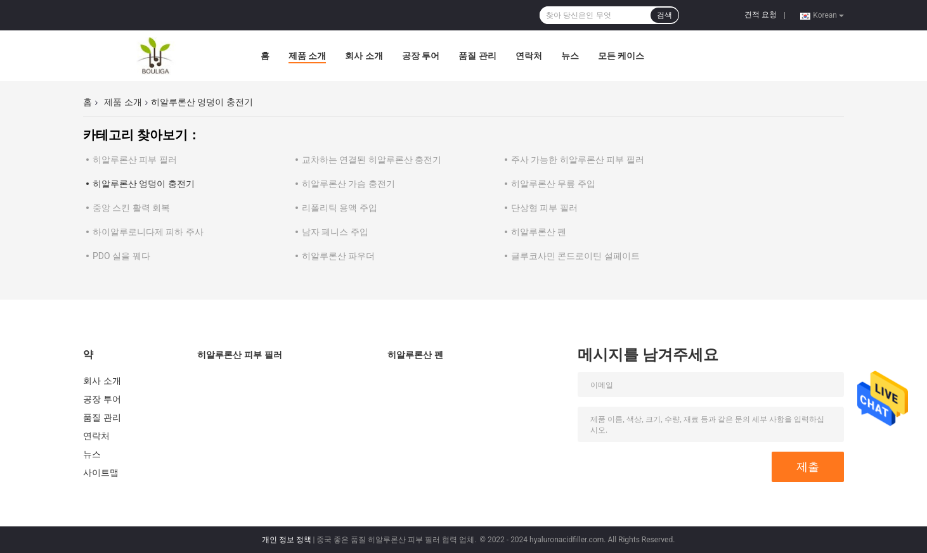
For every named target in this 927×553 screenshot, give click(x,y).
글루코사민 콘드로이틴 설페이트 (575, 256)
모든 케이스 (621, 56)
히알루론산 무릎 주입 (553, 184)
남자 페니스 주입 (335, 232)
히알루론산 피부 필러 (135, 160)
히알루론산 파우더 (338, 256)
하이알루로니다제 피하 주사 (148, 232)
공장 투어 (420, 56)
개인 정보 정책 (286, 539)
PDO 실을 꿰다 (121, 256)
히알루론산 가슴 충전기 (348, 184)
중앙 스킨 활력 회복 (131, 208)
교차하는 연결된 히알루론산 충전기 (371, 160)
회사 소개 (363, 56)
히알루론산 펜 (538, 232)
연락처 (528, 56)
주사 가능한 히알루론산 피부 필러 (577, 160)
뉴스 (570, 56)
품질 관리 (477, 56)
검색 (664, 15)
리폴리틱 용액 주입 (339, 208)
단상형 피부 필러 (544, 208)
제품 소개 (307, 56)
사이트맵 (101, 472)
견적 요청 (760, 14)
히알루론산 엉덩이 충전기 (144, 184)
